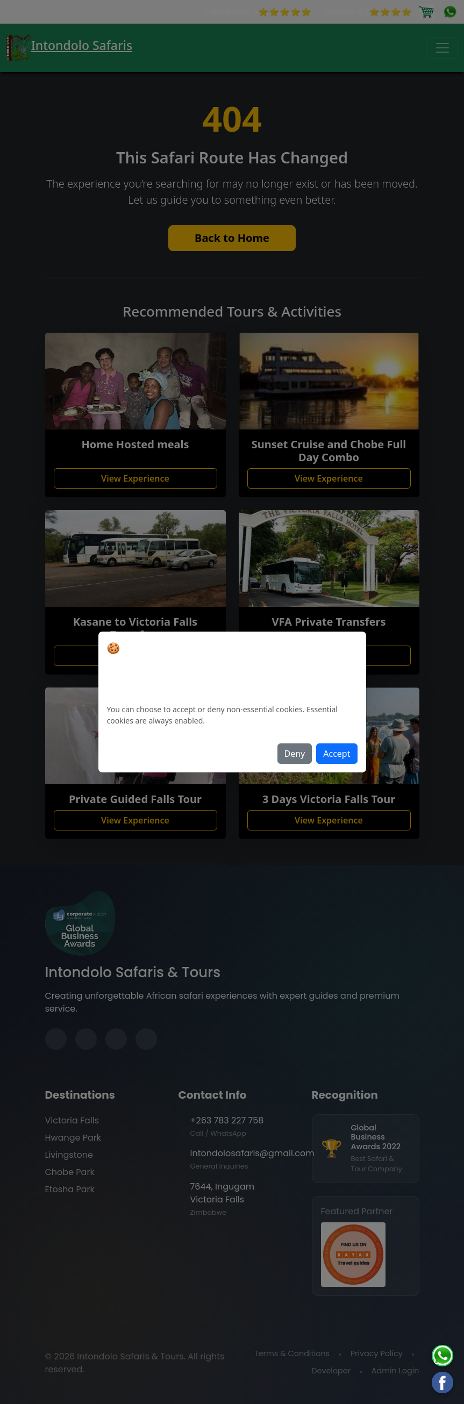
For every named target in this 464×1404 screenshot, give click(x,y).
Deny (294, 754)
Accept (336, 754)
